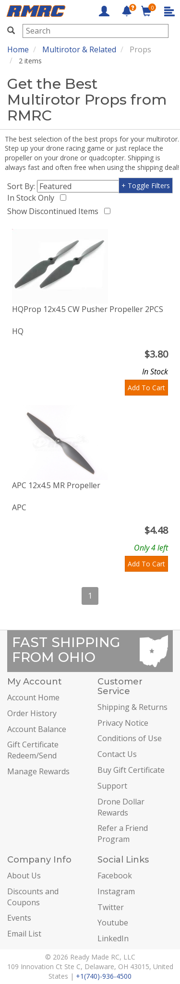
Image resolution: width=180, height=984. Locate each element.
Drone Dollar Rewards (120, 807)
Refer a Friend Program (122, 833)
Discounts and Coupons (33, 897)
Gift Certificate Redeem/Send (33, 750)
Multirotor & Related (79, 49)
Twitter (110, 907)
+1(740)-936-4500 (104, 976)
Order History (32, 713)
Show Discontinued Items (54, 211)
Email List (24, 933)
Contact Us (117, 754)
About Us (24, 875)
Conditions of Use (129, 738)
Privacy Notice (122, 723)
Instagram (116, 891)
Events (19, 917)
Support (112, 785)
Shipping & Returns (132, 707)
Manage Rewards (38, 771)
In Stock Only (32, 197)
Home (18, 49)
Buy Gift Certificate (131, 770)
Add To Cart (146, 387)
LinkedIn (113, 938)
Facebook (114, 875)
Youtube (112, 922)
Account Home (33, 697)
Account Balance (36, 729)
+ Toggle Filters (145, 185)
